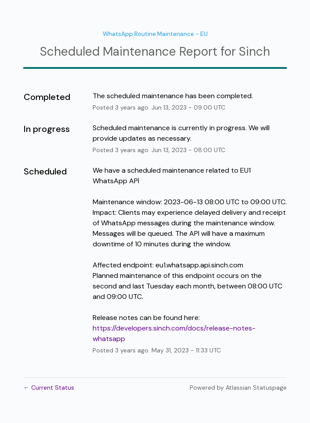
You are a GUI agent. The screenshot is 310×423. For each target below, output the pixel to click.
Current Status (48, 387)
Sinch (254, 51)
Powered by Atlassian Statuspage (238, 387)
